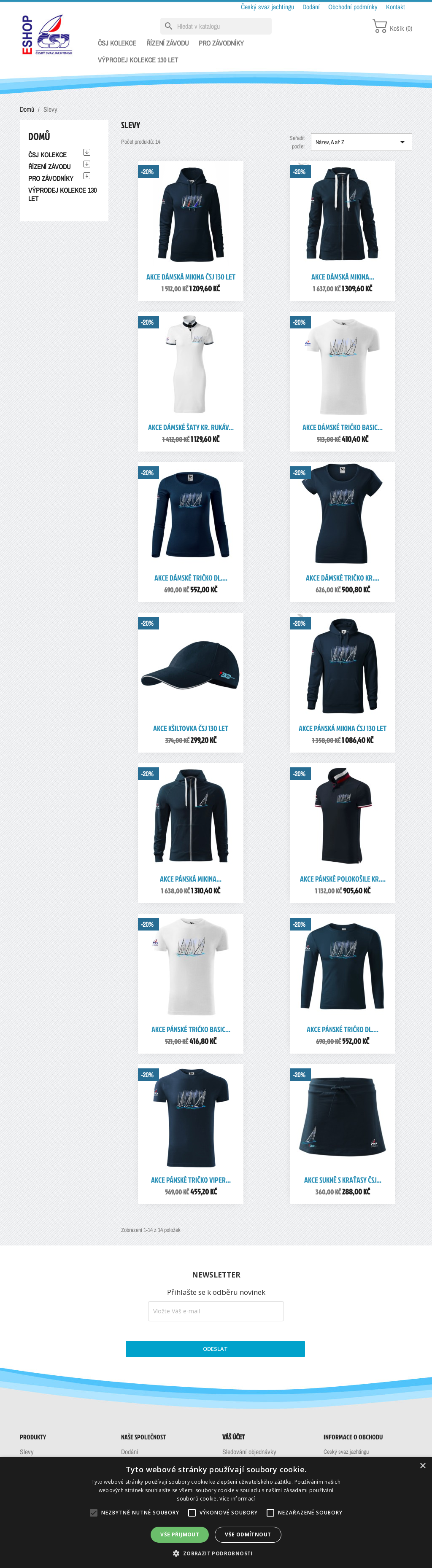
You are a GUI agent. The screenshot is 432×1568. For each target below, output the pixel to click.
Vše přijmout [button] (179, 1534)
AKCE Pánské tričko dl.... (342, 1029)
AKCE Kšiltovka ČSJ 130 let (190, 728)
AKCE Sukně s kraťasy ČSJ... (342, 1180)
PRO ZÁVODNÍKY (221, 43)
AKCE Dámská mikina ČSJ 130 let (190, 277)
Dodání (311, 6)
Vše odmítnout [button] (248, 1534)
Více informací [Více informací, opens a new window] (237, 1498)
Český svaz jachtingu (268, 6)
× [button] (422, 1466)
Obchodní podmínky (353, 6)
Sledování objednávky (249, 1451)
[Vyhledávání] (216, 26)
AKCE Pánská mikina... (190, 879)
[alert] (216, 1512)
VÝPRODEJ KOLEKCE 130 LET (138, 60)
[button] (215, 1553)
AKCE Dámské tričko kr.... (342, 578)
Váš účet (233, 1437)
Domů (39, 136)
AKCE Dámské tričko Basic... (342, 427)
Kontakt (395, 6)
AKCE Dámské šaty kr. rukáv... (191, 427)
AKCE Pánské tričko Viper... (191, 1180)
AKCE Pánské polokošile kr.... (343, 879)
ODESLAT (215, 1349)
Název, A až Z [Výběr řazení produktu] (362, 142)
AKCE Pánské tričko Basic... (190, 1029)
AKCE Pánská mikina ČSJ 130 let (342, 728)
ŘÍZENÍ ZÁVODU (167, 43)
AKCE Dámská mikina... (342, 277)
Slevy (27, 1451)
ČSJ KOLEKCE (117, 43)
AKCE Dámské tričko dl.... (190, 578)
